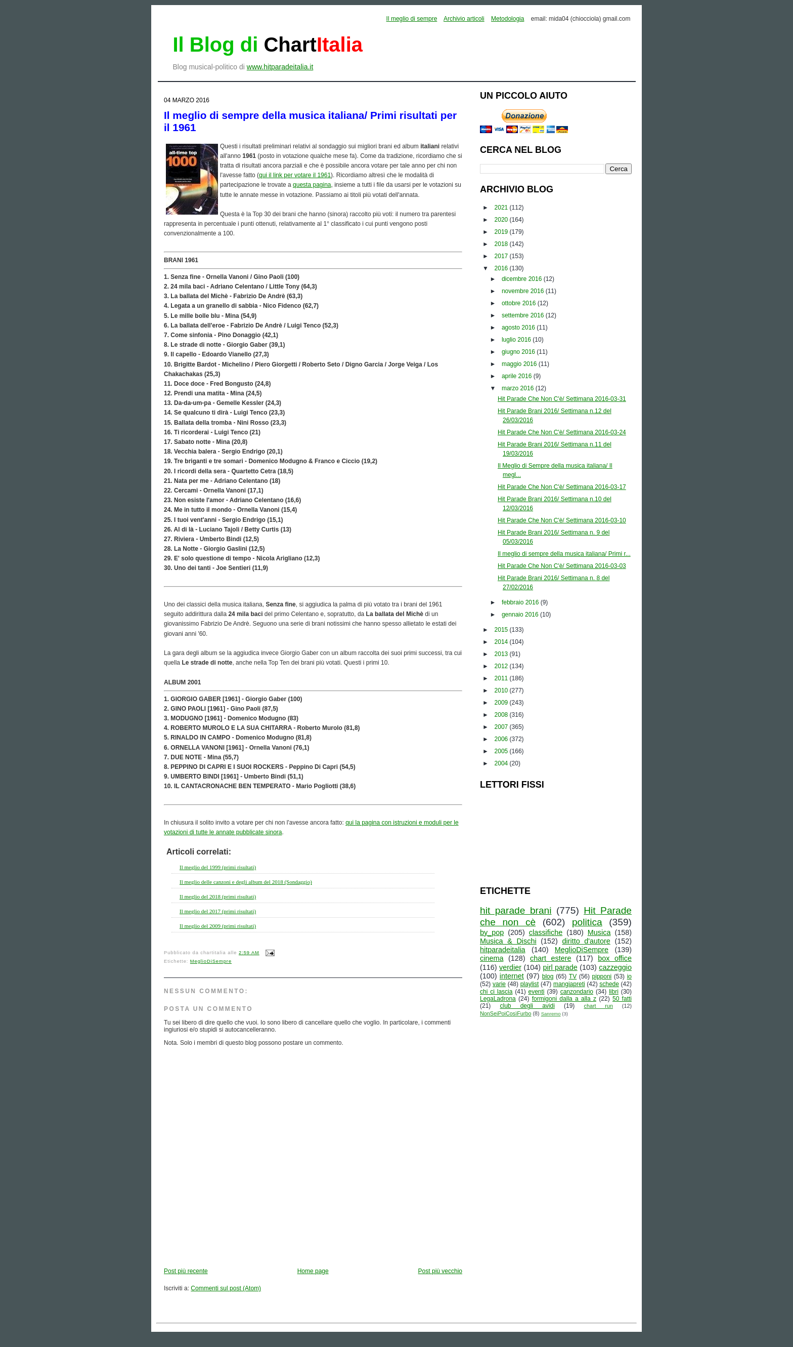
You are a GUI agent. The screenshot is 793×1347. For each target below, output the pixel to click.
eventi (536, 991)
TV (573, 976)
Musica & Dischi (508, 941)
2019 (502, 231)
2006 (502, 739)
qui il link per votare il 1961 (295, 175)
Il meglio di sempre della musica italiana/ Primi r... (564, 553)
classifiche (545, 932)
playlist (529, 984)
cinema (491, 958)
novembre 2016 (524, 291)
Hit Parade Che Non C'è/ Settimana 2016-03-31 (562, 398)
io (629, 976)
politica (587, 922)
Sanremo (551, 1013)
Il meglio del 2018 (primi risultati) (218, 896)
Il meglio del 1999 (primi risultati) (218, 867)
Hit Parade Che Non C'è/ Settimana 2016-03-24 (562, 432)
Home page (313, 1271)
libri (614, 991)
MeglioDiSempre (211, 961)
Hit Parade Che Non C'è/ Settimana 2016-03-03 (562, 565)
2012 (502, 666)
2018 (502, 244)
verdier (510, 967)
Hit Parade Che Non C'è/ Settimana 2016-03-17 (562, 487)
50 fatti (622, 998)
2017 (502, 256)
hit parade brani (516, 910)
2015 (502, 629)
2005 (502, 751)
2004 (502, 763)
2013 (502, 654)
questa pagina (312, 184)
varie (499, 984)
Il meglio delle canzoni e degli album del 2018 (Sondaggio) (246, 882)
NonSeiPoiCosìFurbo (505, 1013)
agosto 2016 (519, 327)
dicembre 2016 (523, 278)
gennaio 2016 (521, 614)
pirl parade (560, 967)
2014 (502, 641)
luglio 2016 (517, 339)
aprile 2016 (518, 376)
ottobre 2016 (520, 303)
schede (609, 984)
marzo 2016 (519, 388)
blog (548, 976)
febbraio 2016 (521, 602)
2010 (502, 690)
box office (615, 958)
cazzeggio (615, 967)
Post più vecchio (440, 1271)
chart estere (550, 958)
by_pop (492, 932)
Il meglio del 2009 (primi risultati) (218, 926)
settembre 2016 (524, 315)
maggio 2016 (520, 364)
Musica (599, 932)
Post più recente (186, 1271)
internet (512, 976)
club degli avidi (527, 1005)
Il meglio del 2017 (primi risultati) (218, 911)
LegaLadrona (498, 998)
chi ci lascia (496, 991)
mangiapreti (569, 984)
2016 (502, 268)
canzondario (576, 991)
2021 (502, 207)
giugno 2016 (519, 351)
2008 (502, 714)
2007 (502, 726)
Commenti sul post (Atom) (226, 1288)
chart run (598, 1006)
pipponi (602, 976)
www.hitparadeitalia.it (280, 67)
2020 (502, 219)
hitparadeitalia (502, 950)
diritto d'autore (586, 941)
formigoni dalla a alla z (564, 998)
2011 (502, 678)
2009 (502, 702)
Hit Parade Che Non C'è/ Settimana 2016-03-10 (562, 520)
